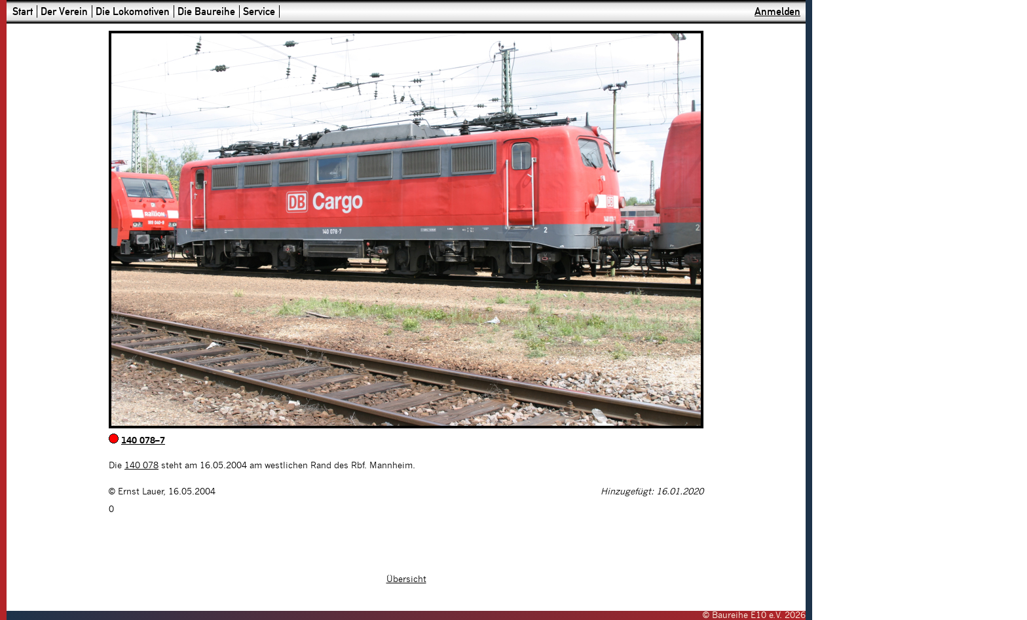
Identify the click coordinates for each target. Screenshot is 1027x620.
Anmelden (777, 11)
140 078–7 (143, 440)
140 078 (141, 465)
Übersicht (406, 579)
